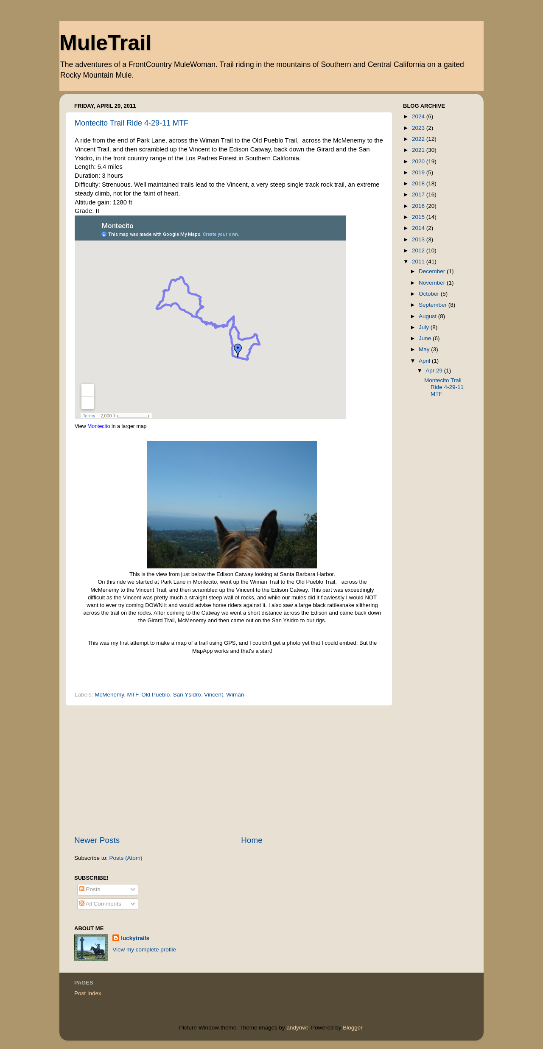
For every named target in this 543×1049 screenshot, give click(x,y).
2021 (419, 150)
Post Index (87, 993)
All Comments (100, 904)
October (430, 294)
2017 (419, 194)
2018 (419, 183)
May (425, 349)
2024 (419, 116)
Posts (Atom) (126, 858)
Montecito (98, 426)
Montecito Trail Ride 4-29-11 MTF (131, 123)
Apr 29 (434, 370)
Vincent (213, 694)
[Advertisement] (229, 770)
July (425, 327)
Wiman (235, 694)
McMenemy (109, 694)
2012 (419, 250)
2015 (419, 217)
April (425, 361)
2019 (419, 172)
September (433, 305)
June (426, 338)
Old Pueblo (155, 694)
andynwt (297, 1027)
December (433, 271)
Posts (90, 889)
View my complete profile (144, 949)
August (428, 316)
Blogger (352, 1027)
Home (251, 840)
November (433, 283)
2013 (419, 239)
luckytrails (135, 938)
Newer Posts (97, 840)
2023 (419, 128)
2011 (419, 261)
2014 (419, 228)
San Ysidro (187, 694)
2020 (419, 161)
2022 (419, 139)
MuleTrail (105, 43)
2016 (419, 206)
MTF (132, 694)
